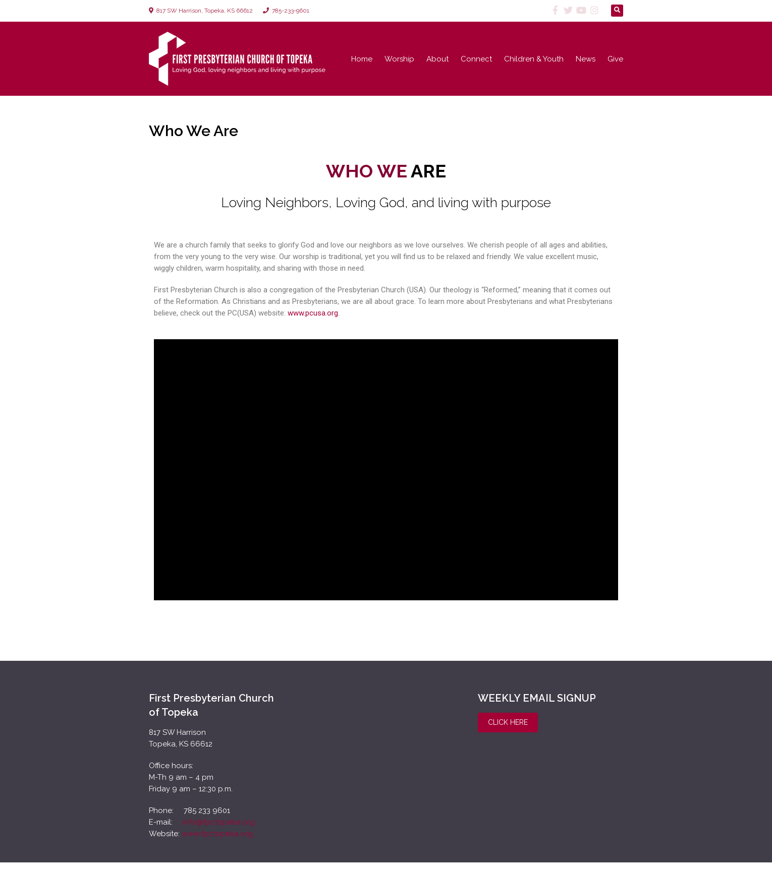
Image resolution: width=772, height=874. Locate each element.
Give (615, 59)
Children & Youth (534, 59)
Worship (399, 59)
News (585, 59)
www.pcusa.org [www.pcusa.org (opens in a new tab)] (313, 313)
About (437, 59)
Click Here (508, 722)
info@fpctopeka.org (218, 822)
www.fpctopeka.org (217, 833)
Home (361, 59)
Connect (476, 59)
